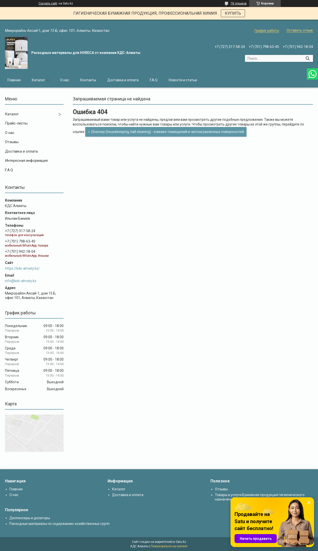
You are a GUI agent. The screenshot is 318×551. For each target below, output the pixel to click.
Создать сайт (48, 3)
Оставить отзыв (299, 30)
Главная (14, 80)
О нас (64, 80)
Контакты (88, 80)
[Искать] (307, 58)
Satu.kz (181, 542)
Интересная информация (26, 160)
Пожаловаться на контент (169, 546)
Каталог (38, 80)
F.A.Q (154, 80)
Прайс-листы (16, 123)
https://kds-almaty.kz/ (22, 268)
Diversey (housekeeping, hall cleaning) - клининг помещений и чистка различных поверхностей (167, 132)
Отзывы (12, 142)
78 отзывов (239, 3)
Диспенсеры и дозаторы (29, 518)
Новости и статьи (183, 80)
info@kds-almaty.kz (20, 281)
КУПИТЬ (233, 13)
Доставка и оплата (123, 80)
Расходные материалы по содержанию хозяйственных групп (59, 524)
